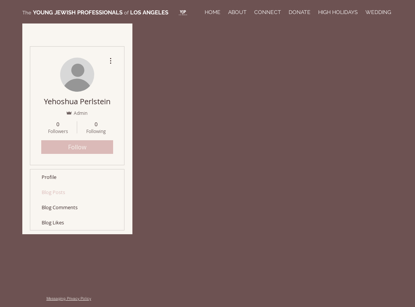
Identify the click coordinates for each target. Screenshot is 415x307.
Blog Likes (53, 222)
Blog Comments (60, 207)
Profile (49, 177)
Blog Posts (53, 192)
